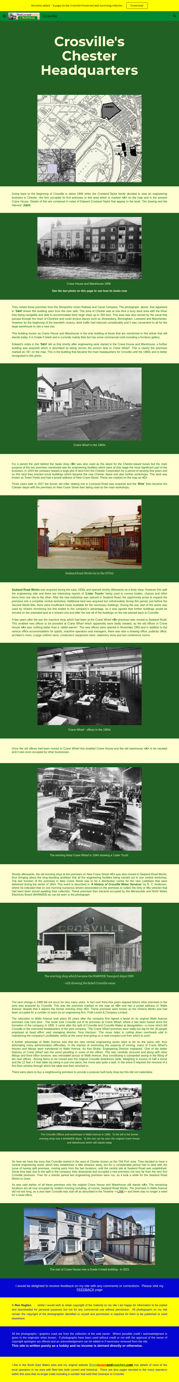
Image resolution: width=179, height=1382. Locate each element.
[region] (89, 5)
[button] (4, 16)
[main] (89, 56)
